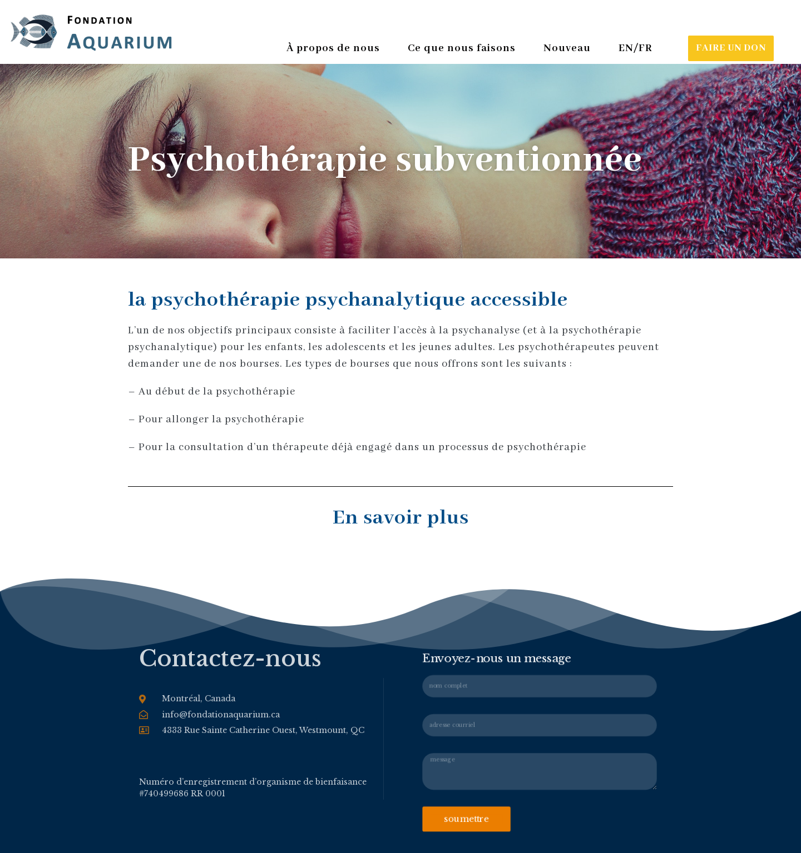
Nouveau (569, 48)
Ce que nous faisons (464, 48)
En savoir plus (401, 518)
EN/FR (635, 48)
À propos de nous (335, 48)
